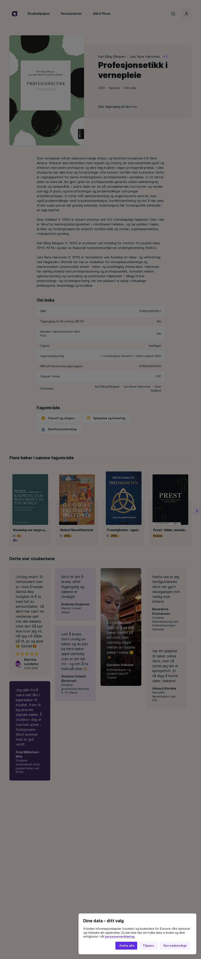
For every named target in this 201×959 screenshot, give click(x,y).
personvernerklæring (119, 936)
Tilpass (148, 945)
